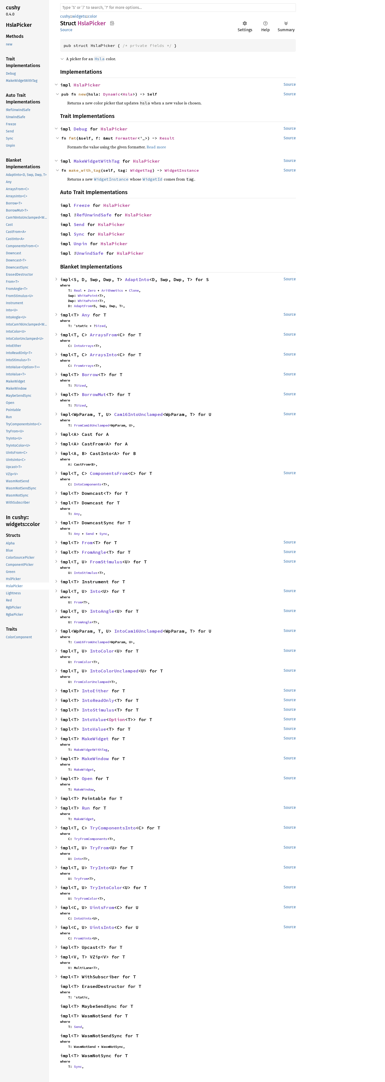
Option (117, 719)
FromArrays (84, 365)
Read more (156, 147)
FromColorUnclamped (91, 682)
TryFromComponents (90, 839)
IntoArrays (84, 345)
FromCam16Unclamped (91, 425)
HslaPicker (87, 85)
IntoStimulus (85, 572)
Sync (79, 234)
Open (87, 778)
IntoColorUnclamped (114, 671)
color (92, 16)
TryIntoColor (106, 887)
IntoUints (83, 918)
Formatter (126, 138)
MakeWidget (95, 738)
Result (167, 138)
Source (66, 30)
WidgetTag (141, 170)
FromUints (83, 938)
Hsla (128, 94)
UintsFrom (102, 907)
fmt (72, 138)
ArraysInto (103, 354)
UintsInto (102, 927)
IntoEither (95, 691)
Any (86, 315)
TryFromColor (85, 898)
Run (86, 808)
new (82, 94)
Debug (80, 129)
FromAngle (94, 552)
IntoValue (94, 719)
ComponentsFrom (109, 473)
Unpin (80, 243)
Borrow (90, 374)
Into (95, 591)
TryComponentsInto (113, 828)
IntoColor (102, 651)
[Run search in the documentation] (178, 7)
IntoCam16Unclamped (138, 631)
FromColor (83, 662)
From (87, 542)
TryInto (99, 867)
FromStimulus (106, 562)
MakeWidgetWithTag (97, 161)
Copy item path (112, 23)
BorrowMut (94, 394)
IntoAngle (102, 611)
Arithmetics (112, 290)
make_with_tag (85, 170)
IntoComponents (87, 484)
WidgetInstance (182, 170)
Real (78, 290)
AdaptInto (137, 279)
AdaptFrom (83, 306)
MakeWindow (95, 758)
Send (79, 224)
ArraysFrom (103, 335)
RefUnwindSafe (93, 215)
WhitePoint (87, 295)
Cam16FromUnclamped (91, 642)
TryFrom (99, 848)
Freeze (82, 205)
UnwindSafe (89, 253)
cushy (65, 16)
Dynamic (111, 94)
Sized (100, 326)
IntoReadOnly (98, 700)
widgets (79, 16)
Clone (134, 290)
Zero (92, 290)
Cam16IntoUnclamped (138, 414)
